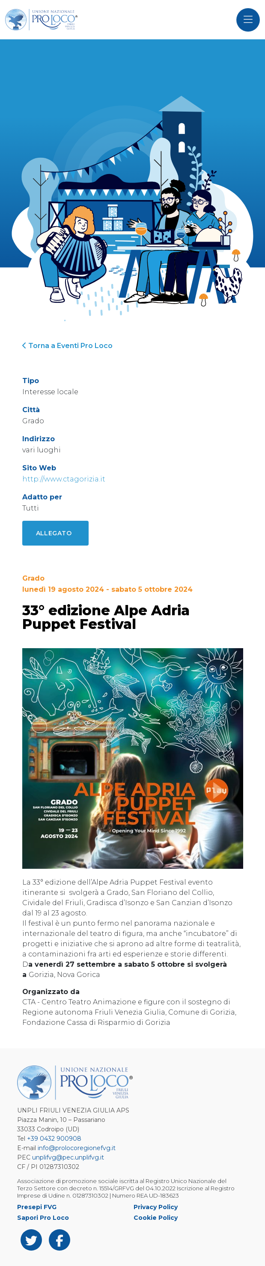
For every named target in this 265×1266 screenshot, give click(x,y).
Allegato (54, 533)
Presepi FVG (37, 1207)
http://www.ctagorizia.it (63, 479)
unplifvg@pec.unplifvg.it (68, 1157)
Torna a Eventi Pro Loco (67, 346)
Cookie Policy (156, 1218)
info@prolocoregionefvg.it (77, 1148)
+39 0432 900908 (54, 1138)
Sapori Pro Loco (43, 1218)
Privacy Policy (156, 1207)
